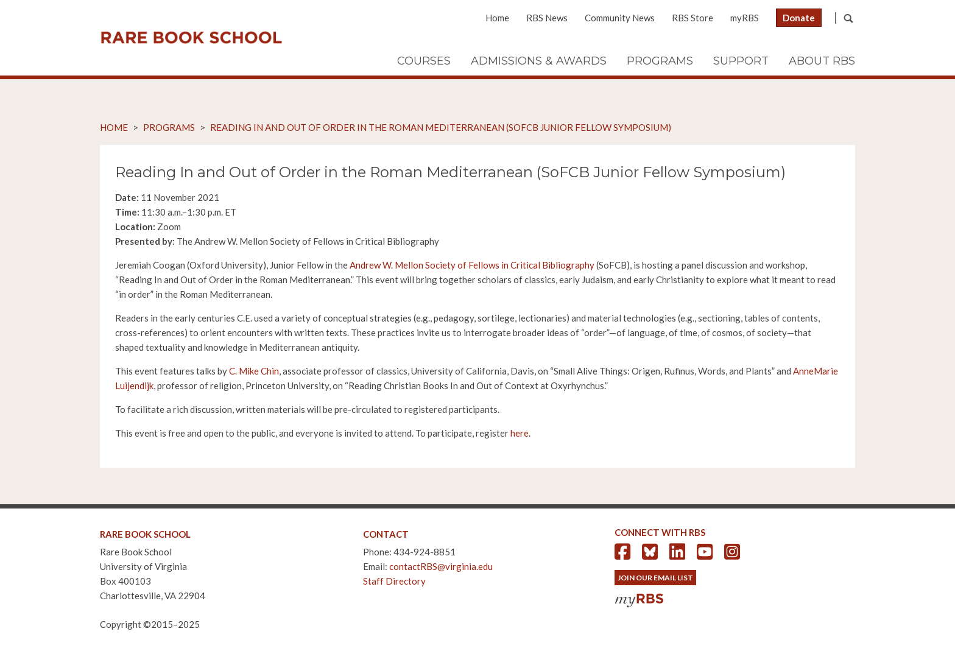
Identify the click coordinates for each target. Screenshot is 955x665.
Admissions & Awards (539, 61)
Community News (620, 17)
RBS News (547, 17)
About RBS (822, 61)
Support (741, 61)
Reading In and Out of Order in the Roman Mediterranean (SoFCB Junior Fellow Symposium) (440, 127)
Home (497, 17)
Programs (660, 61)
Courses (424, 61)
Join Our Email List (655, 577)
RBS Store (692, 17)
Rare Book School (191, 37)
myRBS (744, 17)
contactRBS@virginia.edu (441, 566)
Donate (799, 17)
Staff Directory (394, 580)
